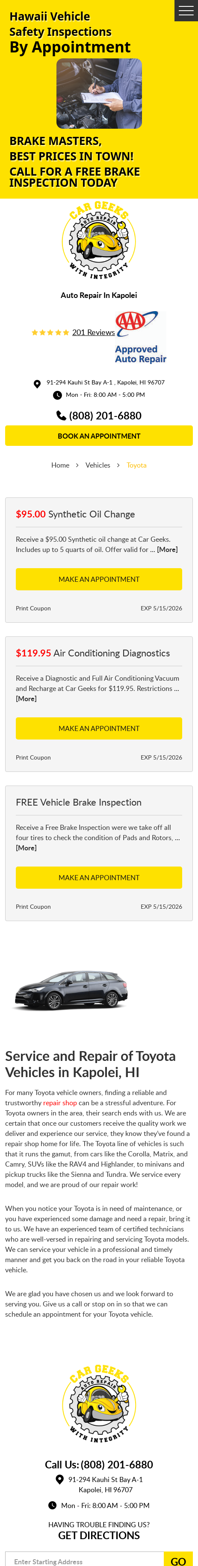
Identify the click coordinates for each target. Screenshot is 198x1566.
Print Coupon (33, 608)
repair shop (60, 1102)
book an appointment (99, 436)
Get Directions (99, 1535)
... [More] (163, 549)
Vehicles (98, 465)
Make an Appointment (99, 579)
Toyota (137, 465)
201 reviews (93, 332)
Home (60, 465)
